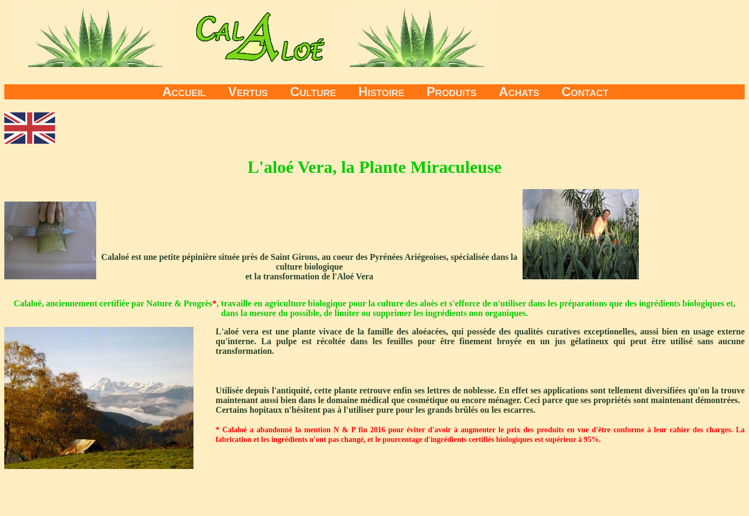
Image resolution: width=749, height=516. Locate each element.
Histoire (381, 91)
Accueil (184, 91)
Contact (584, 91)
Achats (519, 91)
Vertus (248, 91)
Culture (313, 91)
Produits (451, 91)
